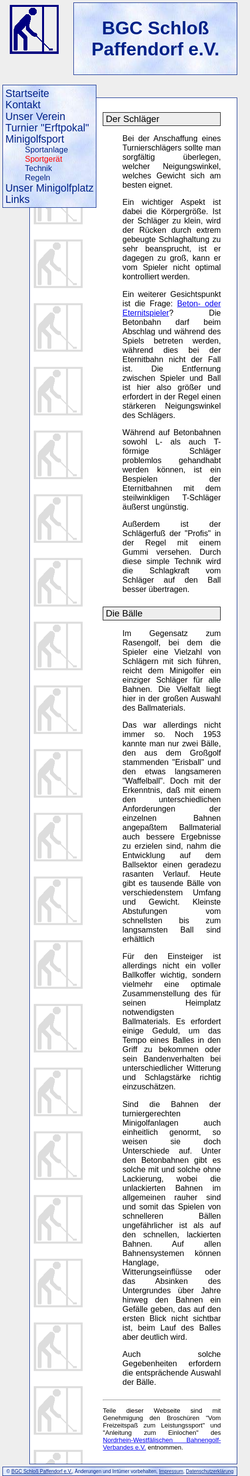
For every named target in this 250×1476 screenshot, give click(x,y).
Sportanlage (46, 149)
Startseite (27, 93)
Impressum (171, 1471)
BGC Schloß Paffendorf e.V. (155, 38)
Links (17, 199)
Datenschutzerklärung (209, 1471)
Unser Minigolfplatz (49, 188)
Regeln (37, 177)
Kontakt (23, 104)
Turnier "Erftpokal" (47, 127)
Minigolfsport (34, 139)
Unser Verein (35, 116)
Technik (38, 168)
